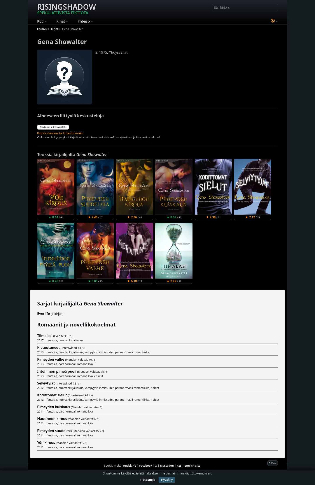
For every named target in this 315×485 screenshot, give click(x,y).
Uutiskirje (129, 465)
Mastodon (167, 465)
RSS (179, 465)
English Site (192, 465)
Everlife (43, 313)
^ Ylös (272, 463)
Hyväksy (167, 479)
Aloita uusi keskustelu (53, 127)
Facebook (145, 465)
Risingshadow (66, 8)
